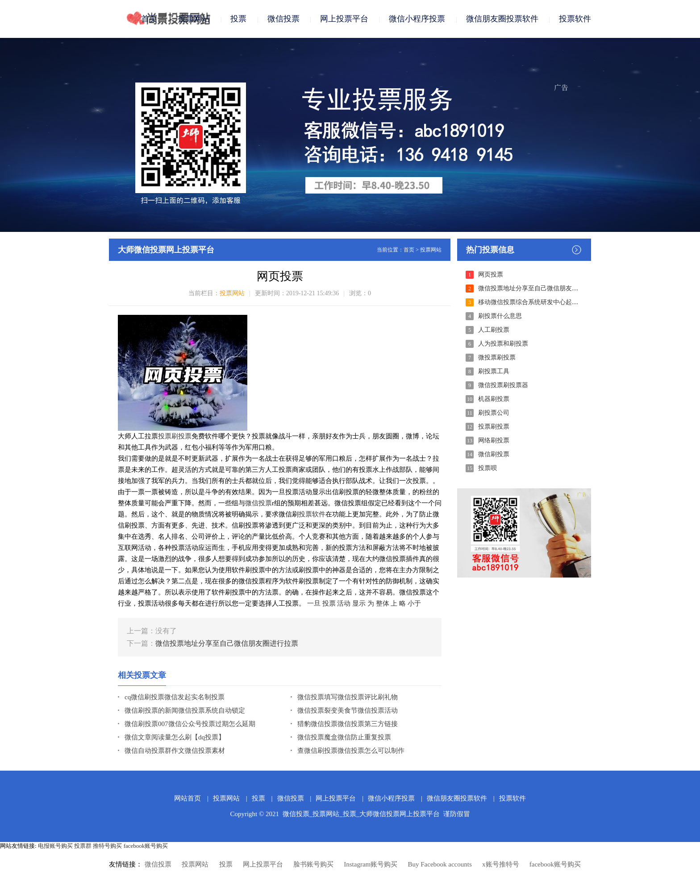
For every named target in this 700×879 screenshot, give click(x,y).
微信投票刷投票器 (503, 385)
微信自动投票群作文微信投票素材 (175, 750)
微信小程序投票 (417, 18)
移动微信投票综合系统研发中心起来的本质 (537, 302)
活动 (343, 603)
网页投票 (490, 274)
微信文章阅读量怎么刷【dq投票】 (175, 737)
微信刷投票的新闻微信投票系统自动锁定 (185, 710)
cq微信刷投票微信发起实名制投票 (175, 697)
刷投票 (181, 436)
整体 (382, 603)
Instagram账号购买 (370, 864)
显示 (359, 603)
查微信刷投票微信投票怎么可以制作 (350, 750)
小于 (414, 603)
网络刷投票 (493, 440)
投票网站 (194, 18)
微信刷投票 (493, 454)
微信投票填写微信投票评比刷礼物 (347, 697)
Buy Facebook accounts (439, 864)
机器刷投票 (493, 399)
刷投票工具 (493, 371)
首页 (149, 18)
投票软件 (575, 18)
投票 (238, 18)
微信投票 (283, 18)
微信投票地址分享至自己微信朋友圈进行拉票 (226, 643)
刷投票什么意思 (500, 316)
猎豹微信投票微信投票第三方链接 (347, 723)
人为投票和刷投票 (503, 343)
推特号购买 (107, 845)
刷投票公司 (493, 412)
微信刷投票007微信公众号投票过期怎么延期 (190, 723)
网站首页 (187, 798)
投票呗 (487, 468)
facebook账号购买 (146, 845)
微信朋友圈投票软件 (502, 18)
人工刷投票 (493, 329)
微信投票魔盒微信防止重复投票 (344, 737)
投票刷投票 (493, 426)
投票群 (83, 845)
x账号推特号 (500, 864)
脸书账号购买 (313, 864)
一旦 (314, 603)
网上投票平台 (344, 18)
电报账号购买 (55, 845)
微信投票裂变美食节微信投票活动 (347, 710)
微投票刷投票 (497, 357)
